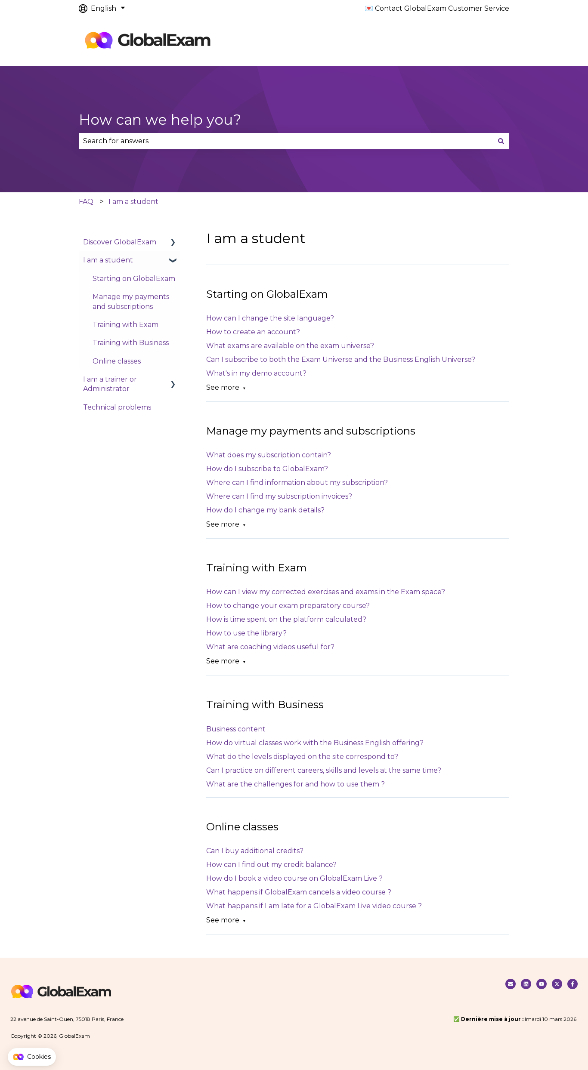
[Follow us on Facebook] (572, 984)
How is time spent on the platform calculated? (286, 619)
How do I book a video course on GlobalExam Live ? (294, 878)
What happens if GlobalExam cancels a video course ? (298, 892)
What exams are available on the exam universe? (290, 346)
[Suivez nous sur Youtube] (541, 984)
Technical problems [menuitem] (117, 407)
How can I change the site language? (270, 318)
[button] (32, 1057)
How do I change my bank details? (265, 510)
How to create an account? (253, 332)
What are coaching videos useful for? (270, 647)
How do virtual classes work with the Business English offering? (315, 743)
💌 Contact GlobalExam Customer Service (437, 8)
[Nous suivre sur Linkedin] (526, 984)
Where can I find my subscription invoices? (279, 496)
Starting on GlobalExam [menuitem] (134, 278)
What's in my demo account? (256, 373)
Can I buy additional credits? (254, 851)
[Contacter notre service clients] (510, 984)
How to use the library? (246, 633)
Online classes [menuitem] (117, 361)
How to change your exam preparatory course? (288, 605)
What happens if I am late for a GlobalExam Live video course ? (314, 906)
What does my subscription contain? (268, 455)
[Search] (501, 141)
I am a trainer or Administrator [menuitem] (110, 384)
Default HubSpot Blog (273, 41)
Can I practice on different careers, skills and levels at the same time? (323, 770)
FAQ (86, 201)
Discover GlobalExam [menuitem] (119, 242)
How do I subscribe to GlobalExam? (267, 469)
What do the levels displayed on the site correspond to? (302, 756)
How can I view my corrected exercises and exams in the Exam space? (325, 592)
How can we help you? (160, 119)
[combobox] (286, 141)
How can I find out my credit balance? (271, 864)
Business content (236, 729)
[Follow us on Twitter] (557, 984)
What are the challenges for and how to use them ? (295, 784)
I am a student (133, 201)
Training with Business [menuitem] (131, 343)
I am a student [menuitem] (108, 260)
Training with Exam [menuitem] (125, 325)
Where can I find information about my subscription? (297, 482)
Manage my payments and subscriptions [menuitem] (131, 301)
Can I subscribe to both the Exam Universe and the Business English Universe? (340, 359)
